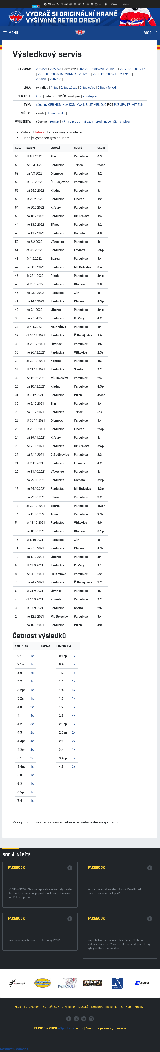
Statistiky (68, 1035)
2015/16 (43, 74)
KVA (79, 104)
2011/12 (98, 74)
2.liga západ (69, 87)
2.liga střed (87, 87)
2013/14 (70, 74)
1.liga (54, 87)
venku (61, 113)
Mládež (83, 1035)
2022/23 (55, 69)
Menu (13, 33)
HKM (58, 104)
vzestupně (90, 96)
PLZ (116, 104)
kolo (39, 96)
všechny (41, 104)
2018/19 (111, 69)
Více (147, 33)
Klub (18, 1035)
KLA (65, 104)
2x (32, 673)
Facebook (16, 936)
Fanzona (96, 1035)
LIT (90, 104)
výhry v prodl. (71, 121)
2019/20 (98, 69)
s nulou (124, 121)
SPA (123, 104)
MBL (97, 104)
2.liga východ (107, 87)
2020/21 (84, 69)
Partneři (126, 1035)
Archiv (139, 1035)
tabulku (40, 132)
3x (32, 681)
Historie (111, 1035)
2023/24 (41, 69)
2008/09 (41, 79)
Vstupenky (31, 1035)
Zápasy (54, 1035)
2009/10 (125, 74)
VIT (134, 104)
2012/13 (84, 74)
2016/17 (139, 69)
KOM (72, 104)
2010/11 (112, 74)
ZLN (141, 104)
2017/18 (125, 69)
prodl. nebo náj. (106, 121)
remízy (54, 121)
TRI (129, 104)
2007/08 (55, 79)
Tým (43, 1035)
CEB (51, 104)
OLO (103, 104)
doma (51, 113)
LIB (85, 104)
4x (32, 715)
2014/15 (57, 74)
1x (32, 656)
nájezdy (87, 121)
